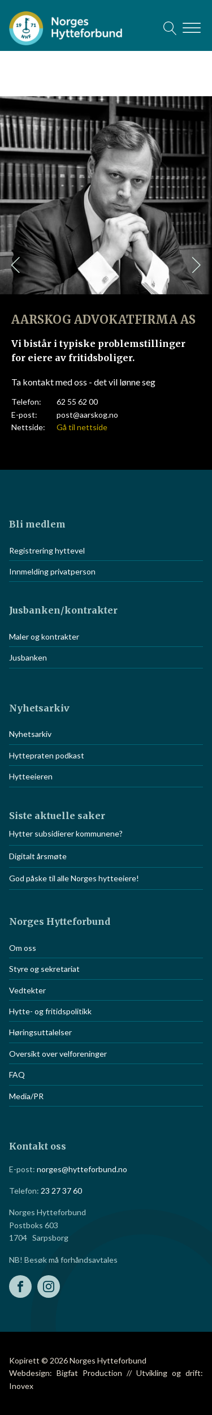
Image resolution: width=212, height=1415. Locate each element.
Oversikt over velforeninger (58, 1053)
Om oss (22, 948)
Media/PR (26, 1096)
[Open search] (170, 28)
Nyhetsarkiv (30, 734)
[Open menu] (191, 28)
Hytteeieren (31, 776)
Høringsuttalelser (40, 1032)
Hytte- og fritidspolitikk (50, 1011)
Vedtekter (27, 990)
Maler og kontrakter (44, 636)
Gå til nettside (82, 427)
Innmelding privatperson (52, 571)
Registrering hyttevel (47, 550)
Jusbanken (28, 657)
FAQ (17, 1074)
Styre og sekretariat (44, 969)
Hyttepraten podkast (46, 755)
